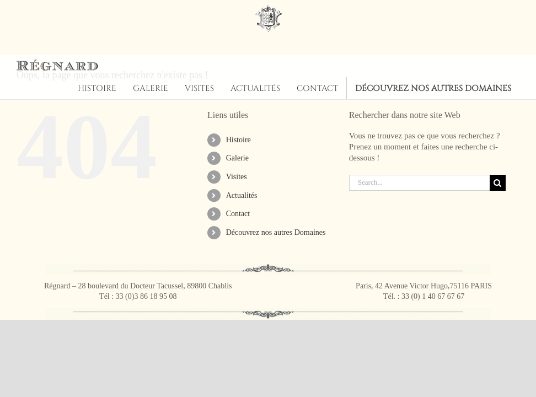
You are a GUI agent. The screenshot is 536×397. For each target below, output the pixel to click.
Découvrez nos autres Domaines (276, 232)
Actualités (242, 195)
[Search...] (419, 183)
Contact (238, 214)
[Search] (498, 183)
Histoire (238, 140)
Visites (236, 177)
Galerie (237, 158)
